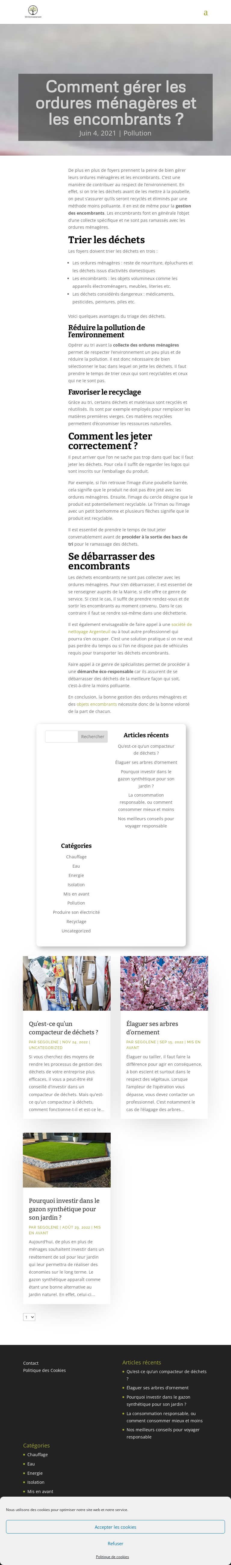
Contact (30, 1363)
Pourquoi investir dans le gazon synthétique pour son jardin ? (146, 779)
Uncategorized (76, 931)
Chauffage (76, 857)
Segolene (48, 1042)
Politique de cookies (112, 1556)
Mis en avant (76, 894)
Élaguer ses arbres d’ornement (146, 762)
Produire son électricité (76, 912)
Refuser (115, 1543)
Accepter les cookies (115, 1527)
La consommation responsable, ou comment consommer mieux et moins (146, 802)
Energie (76, 875)
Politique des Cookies (44, 1370)
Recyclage (76, 921)
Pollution (138, 132)
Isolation (76, 884)
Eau (76, 866)
